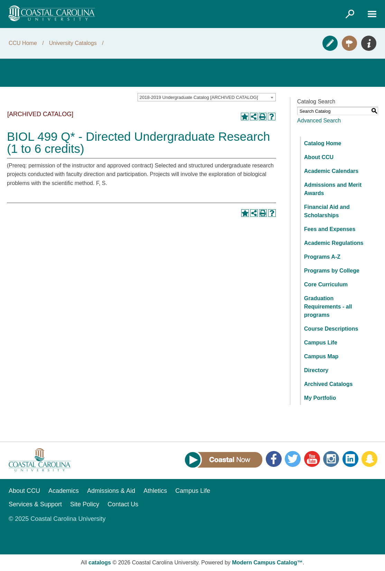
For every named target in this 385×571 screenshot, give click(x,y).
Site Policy (84, 504)
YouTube (312, 459)
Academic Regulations (334, 243)
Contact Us (122, 504)
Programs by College (331, 271)
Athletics (155, 490)
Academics (63, 490)
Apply (330, 43)
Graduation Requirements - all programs (328, 306)
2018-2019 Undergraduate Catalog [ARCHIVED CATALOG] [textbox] (199, 97)
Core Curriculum (326, 284)
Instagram (331, 459)
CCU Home (23, 43)
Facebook (274, 459)
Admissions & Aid (111, 490)
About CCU (319, 157)
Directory (316, 370)
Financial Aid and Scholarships (327, 211)
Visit (349, 43)
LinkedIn (350, 459)
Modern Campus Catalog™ (267, 562)
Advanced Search (319, 120)
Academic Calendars (331, 171)
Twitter (293, 459)
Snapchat (369, 459)
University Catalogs (73, 43)
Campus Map (321, 356)
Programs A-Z (322, 257)
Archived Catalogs (328, 384)
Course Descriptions (331, 329)
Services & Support (35, 504)
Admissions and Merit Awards (332, 189)
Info (368, 43)
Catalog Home (322, 143)
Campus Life (320, 343)
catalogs (99, 562)
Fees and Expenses (330, 229)
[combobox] (207, 97)
